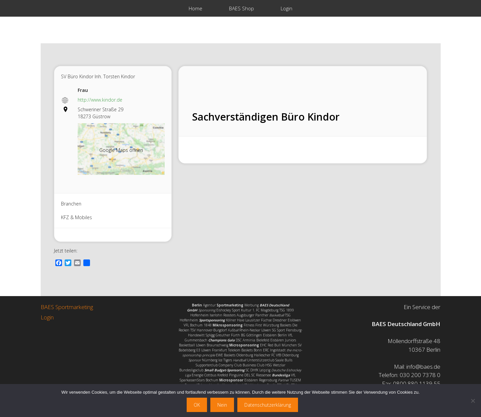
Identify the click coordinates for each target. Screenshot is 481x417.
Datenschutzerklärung (267, 405)
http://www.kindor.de (100, 100)
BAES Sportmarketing (67, 307)
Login (286, 8)
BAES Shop (241, 8)
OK (197, 405)
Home (195, 8)
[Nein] (472, 400)
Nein (222, 405)
